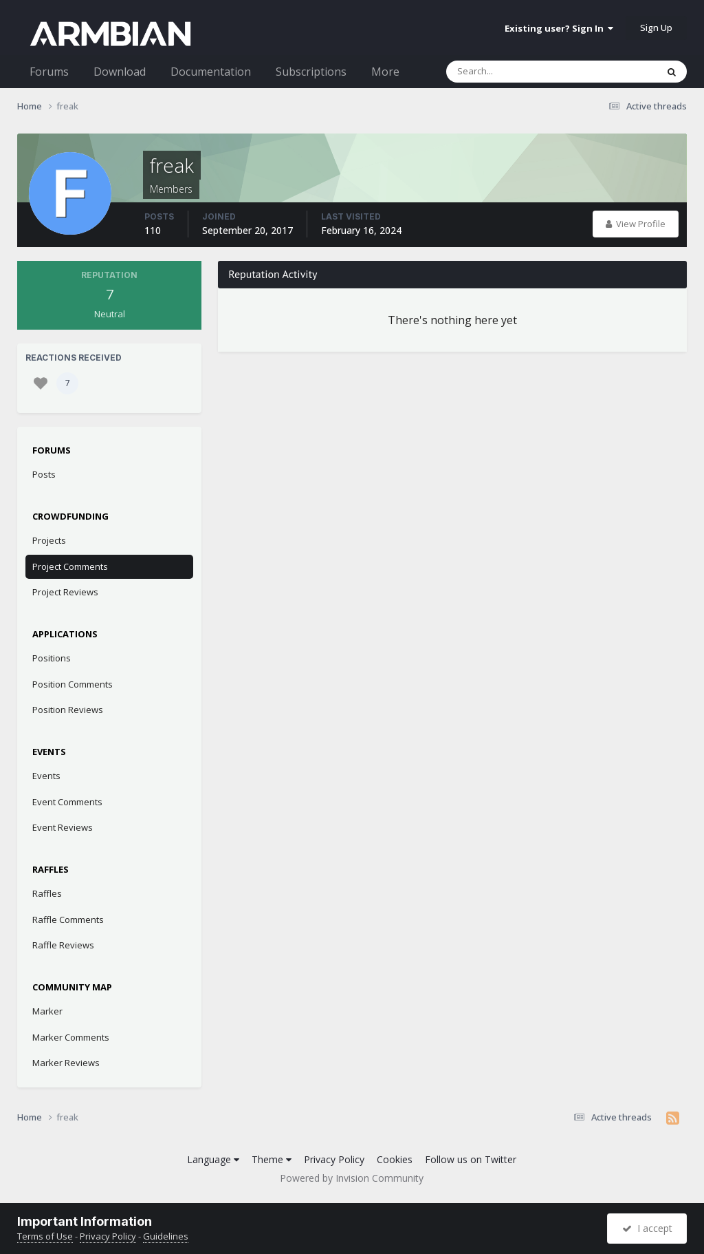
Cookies (394, 1159)
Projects (49, 540)
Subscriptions (311, 71)
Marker (47, 1011)
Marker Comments (70, 1037)
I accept (647, 1228)
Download (120, 71)
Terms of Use (45, 1236)
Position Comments (72, 684)
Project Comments (70, 566)
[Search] (515, 72)
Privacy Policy (334, 1159)
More (385, 71)
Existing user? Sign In (559, 28)
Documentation (210, 71)
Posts (44, 474)
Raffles (47, 893)
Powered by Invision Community (352, 1177)
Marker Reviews (66, 1062)
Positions (51, 658)
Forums (49, 71)
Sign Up (656, 27)
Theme (272, 1159)
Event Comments (67, 802)
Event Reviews (62, 827)
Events (46, 775)
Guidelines (165, 1236)
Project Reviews (65, 592)
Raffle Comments (68, 919)
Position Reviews (67, 709)
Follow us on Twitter (470, 1159)
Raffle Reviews (63, 945)
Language (213, 1159)
